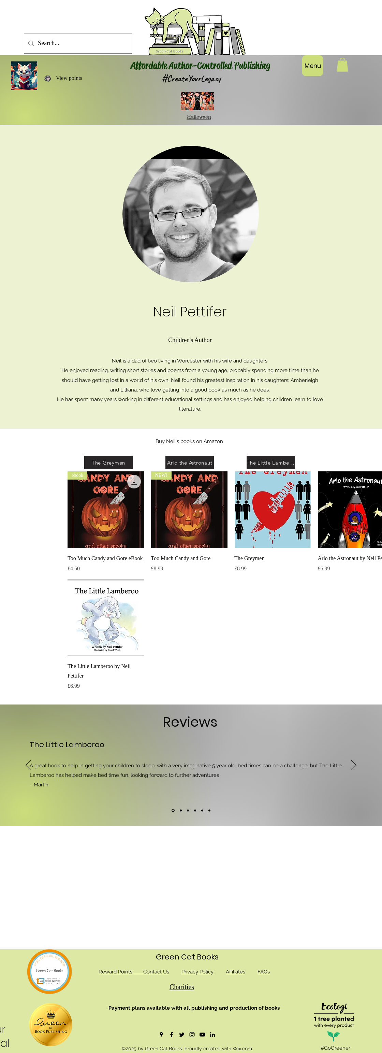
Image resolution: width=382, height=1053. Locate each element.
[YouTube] (202, 1034)
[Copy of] (188, 810)
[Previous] (28, 765)
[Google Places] (161, 1034)
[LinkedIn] (212, 1034)
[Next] (353, 765)
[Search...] (78, 43)
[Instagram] (192, 1034)
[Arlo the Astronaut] (189, 462)
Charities (182, 987)
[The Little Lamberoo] (271, 462)
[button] (342, 65)
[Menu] (312, 65)
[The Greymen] (108, 462)
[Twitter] (181, 1034)
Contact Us (156, 972)
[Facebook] (171, 1034)
